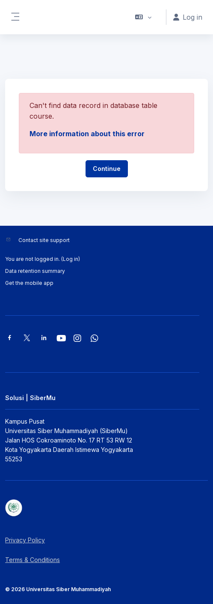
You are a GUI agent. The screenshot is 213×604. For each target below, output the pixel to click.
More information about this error (87, 133)
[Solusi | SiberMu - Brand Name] (106, 508)
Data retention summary (35, 271)
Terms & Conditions (32, 559)
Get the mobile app (29, 283)
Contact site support (44, 240)
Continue (107, 168)
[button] (143, 17)
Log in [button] (187, 17)
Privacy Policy (25, 540)
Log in (70, 259)
